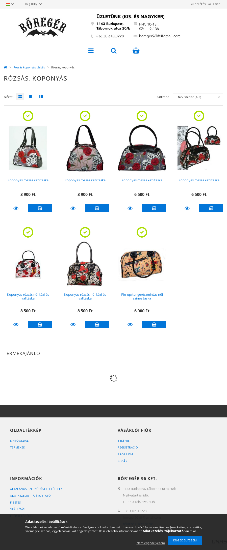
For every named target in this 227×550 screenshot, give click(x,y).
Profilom (125, 454)
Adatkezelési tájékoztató (30, 495)
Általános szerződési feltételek (36, 489)
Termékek (17, 447)
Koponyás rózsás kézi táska (28, 180)
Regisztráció (128, 447)
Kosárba (40, 208)
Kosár (123, 461)
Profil (214, 4)
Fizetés (15, 502)
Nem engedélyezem (151, 543)
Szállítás (17, 509)
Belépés (192, 4)
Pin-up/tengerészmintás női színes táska (142, 296)
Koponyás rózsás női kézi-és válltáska (28, 296)
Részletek (16, 208)
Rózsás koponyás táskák (29, 67)
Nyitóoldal (19, 440)
